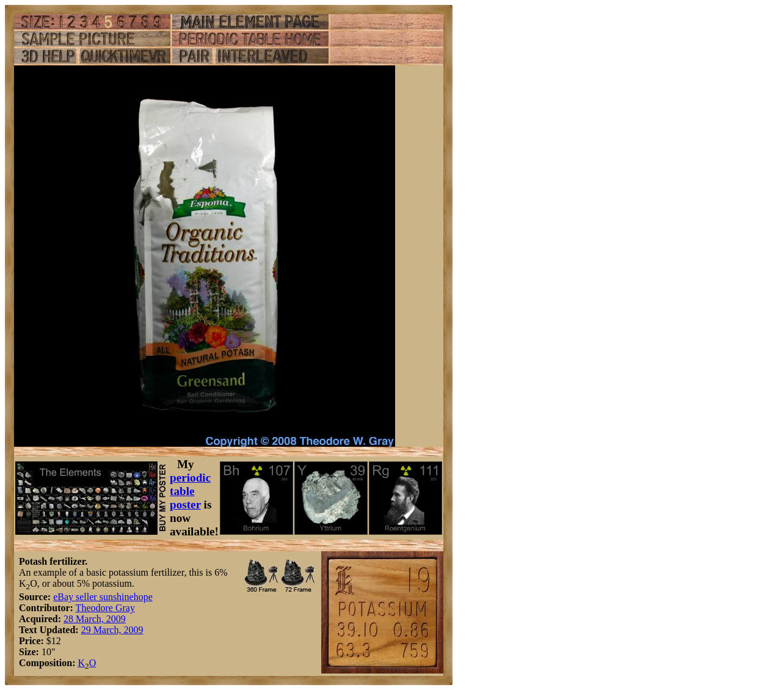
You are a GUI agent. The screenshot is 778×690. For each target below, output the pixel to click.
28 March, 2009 (95, 619)
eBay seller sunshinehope (103, 597)
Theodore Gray (105, 608)
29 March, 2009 (112, 630)
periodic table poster (190, 491)
